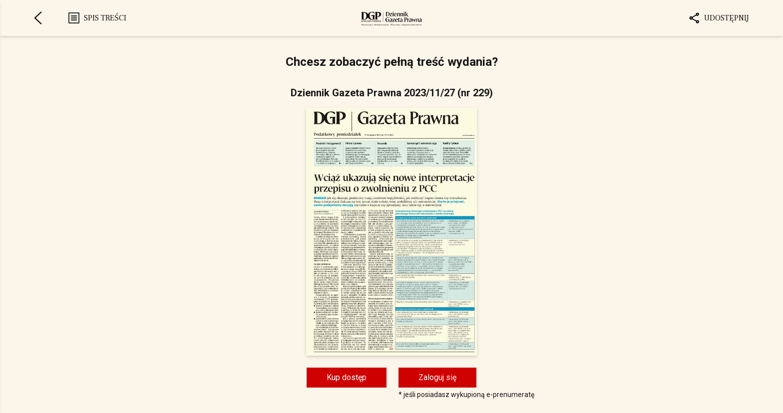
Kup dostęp (347, 377)
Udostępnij (718, 18)
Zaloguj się (437, 377)
